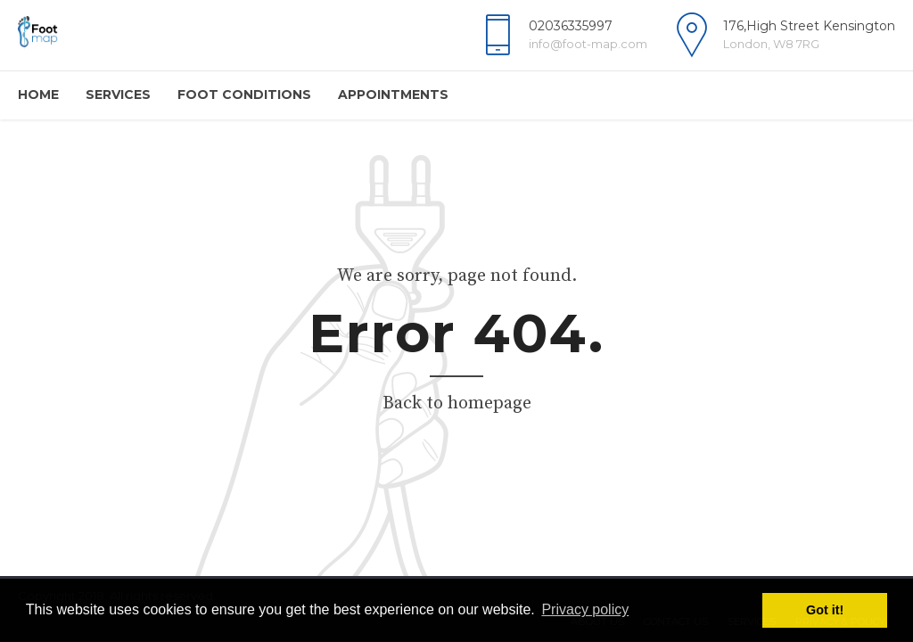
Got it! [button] (824, 610)
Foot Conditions (244, 94)
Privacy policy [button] (585, 609)
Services (118, 94)
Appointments (393, 94)
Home (38, 94)
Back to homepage (456, 403)
